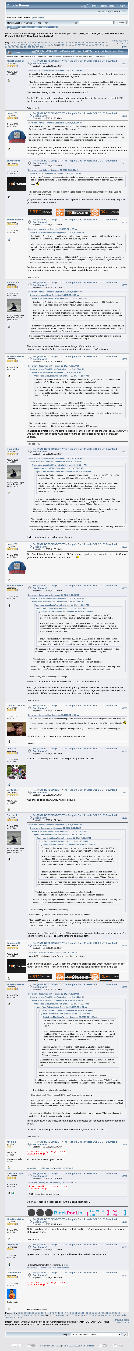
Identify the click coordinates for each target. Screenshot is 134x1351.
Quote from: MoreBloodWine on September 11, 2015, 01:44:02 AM (55, 825)
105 (29, 47)
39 (42, 42)
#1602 (124, 116)
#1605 (124, 285)
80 (55, 45)
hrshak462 (12, 1244)
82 (62, 45)
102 (18, 47)
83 (64, 45)
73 (35, 45)
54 (84, 42)
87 (76, 45)
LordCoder (12, 790)
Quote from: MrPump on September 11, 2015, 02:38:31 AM (52, 1183)
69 (23, 45)
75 (40, 45)
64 (9, 45)
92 (90, 45)
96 (101, 45)
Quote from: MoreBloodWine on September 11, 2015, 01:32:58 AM (55, 458)
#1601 (124, 64)
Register (45, 27)
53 (81, 42)
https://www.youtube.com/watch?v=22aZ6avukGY (48, 1267)
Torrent (45, 23)
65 (12, 45)
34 (27, 42)
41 (47, 42)
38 (39, 42)
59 (99, 42)
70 (26, 45)
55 (87, 42)
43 (53, 42)
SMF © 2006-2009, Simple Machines (78, 1346)
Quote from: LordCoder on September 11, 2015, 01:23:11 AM (53, 170)
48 (67, 42)
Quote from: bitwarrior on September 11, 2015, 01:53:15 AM (52, 953)
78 (49, 45)
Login (36, 27)
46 (62, 42)
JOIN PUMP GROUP (64, 1168)
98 (107, 45)
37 (36, 42)
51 (76, 42)
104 (25, 47)
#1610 (124, 708)
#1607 (124, 452)
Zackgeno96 (13, 160)
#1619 (124, 1247)
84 (67, 45)
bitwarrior (12, 748)
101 (14, 47)
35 (30, 42)
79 (52, 45)
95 (98, 45)
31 (19, 42)
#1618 (124, 1222)
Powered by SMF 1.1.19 (50, 1346)
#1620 (124, 1275)
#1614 (124, 946)
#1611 (124, 751)
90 (84, 45)
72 (32, 45)
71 (29, 45)
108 (41, 47)
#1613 (124, 818)
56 (90, 42)
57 (93, 42)
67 (18, 45)
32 (22, 42)
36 (33, 42)
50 (73, 42)
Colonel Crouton (16, 705)
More (53, 27)
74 (38, 45)
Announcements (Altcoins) (63, 33)
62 (107, 42)
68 (20, 45)
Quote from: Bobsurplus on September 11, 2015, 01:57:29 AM (53, 994)
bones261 (12, 113)
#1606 (124, 359)
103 (22, 47)
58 (96, 42)
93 (93, 45)
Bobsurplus (13, 282)
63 (6, 45)
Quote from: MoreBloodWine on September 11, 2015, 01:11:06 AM (55, 70)
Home (13, 27)
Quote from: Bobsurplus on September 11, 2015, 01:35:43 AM (53, 595)
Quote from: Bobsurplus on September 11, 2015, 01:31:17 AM (53, 366)
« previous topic (120, 40)
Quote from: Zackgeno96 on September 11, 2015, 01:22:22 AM (55, 173)
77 (46, 45)
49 (70, 42)
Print (124, 47)
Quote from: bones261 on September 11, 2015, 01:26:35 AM (52, 229)
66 (15, 45)
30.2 (39, 23)
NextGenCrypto (15, 1173)
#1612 (124, 793)
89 (81, 45)
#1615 (124, 987)
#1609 (124, 588)
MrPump (11, 1142)
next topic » (122, 43)
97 (104, 45)
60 (101, 42)
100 (10, 47)
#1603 (124, 163)
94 (96, 45)
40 (45, 42)
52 (79, 42)
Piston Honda (14, 1272)
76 (43, 45)
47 (64, 42)
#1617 (124, 1176)
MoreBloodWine (15, 61)
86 (73, 45)
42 (50, 42)
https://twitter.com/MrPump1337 (40, 1168)
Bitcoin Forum (12, 33)
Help (21, 27)
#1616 (124, 1144)
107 (38, 47)
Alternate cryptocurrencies (35, 33)
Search (28, 27)
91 (87, 45)
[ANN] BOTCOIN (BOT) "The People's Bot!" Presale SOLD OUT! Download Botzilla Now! (57, 1323)
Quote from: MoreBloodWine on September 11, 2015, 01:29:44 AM (55, 292)
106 (34, 47)
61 (104, 42)
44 (56, 42)
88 (78, 45)
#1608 (124, 547)
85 (70, 45)
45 (59, 42)
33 (25, 42)
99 (6, 47)
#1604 (124, 222)
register (41, 17)
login (33, 17)
